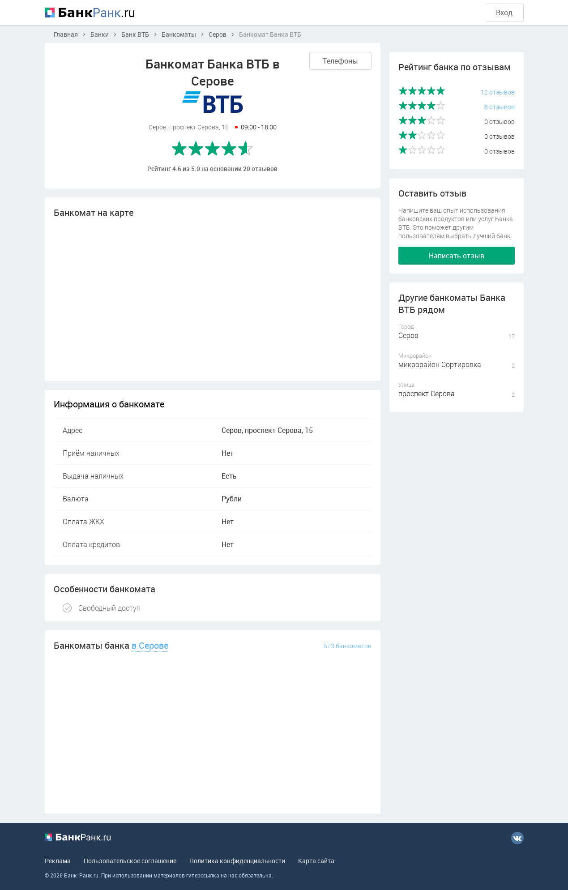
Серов (408, 335)
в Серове (150, 645)
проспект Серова (426, 393)
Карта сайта (316, 860)
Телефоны (340, 61)
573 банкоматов (348, 646)
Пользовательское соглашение (130, 860)
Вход (504, 12)
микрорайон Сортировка (439, 364)
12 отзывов (498, 92)
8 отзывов (499, 107)
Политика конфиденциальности (237, 860)
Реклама (58, 860)
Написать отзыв (456, 256)
